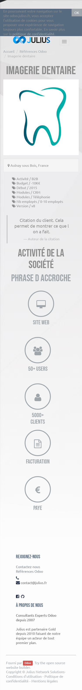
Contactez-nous (28, 566)
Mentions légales (44, 681)
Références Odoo (33, 51)
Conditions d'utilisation (24, 676)
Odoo (27, 663)
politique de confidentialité (33, 34)
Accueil (8, 51)
